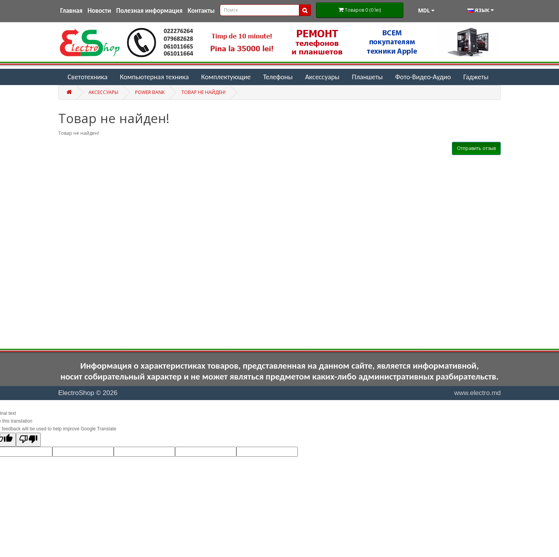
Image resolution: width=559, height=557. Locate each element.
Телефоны (278, 77)
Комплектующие (225, 77)
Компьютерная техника (154, 77)
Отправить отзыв (476, 148)
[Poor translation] (28, 440)
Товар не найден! (203, 92)
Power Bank (150, 92)
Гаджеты (475, 77)
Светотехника (88, 77)
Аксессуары (322, 77)
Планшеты (367, 77)
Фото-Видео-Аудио (423, 77)
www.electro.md (477, 393)
